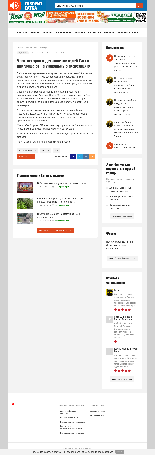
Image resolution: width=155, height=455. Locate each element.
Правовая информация (68, 418)
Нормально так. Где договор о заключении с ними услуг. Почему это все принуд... (125, 63)
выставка (45, 150)
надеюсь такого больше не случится (125, 146)
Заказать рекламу (97, 415)
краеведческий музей (27, 150)
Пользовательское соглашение (71, 433)
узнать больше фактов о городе (122, 258)
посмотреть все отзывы (122, 379)
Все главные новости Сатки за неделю (55, 231)
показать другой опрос (122, 216)
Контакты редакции (97, 411)
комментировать (26, 157)
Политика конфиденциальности (72, 422)
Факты (111, 233)
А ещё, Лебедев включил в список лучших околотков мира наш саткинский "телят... (126, 129)
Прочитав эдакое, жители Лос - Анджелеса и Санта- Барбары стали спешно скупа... (125, 85)
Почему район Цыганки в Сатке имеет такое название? (120, 245)
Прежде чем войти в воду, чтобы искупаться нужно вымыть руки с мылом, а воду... (125, 107)
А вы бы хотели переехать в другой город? (120, 168)
